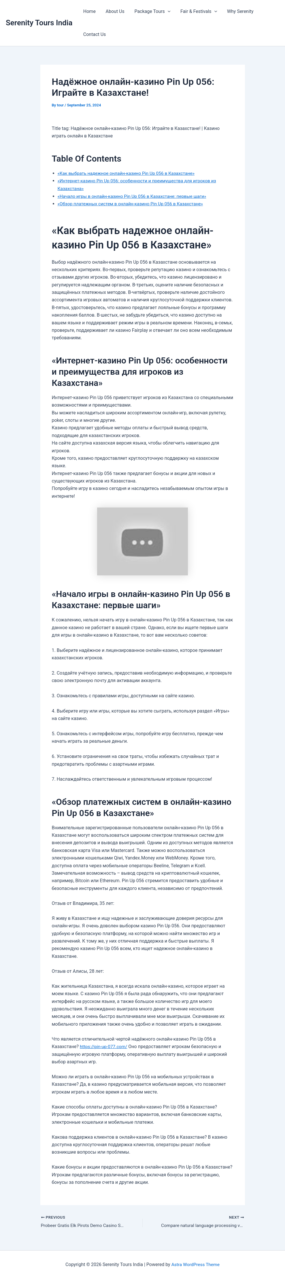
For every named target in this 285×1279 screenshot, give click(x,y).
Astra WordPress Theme (195, 1264)
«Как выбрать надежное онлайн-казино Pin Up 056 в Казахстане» (128, 173)
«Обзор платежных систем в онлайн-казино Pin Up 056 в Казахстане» (132, 203)
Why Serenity (237, 11)
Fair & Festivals (196, 11)
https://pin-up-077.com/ (104, 1046)
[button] (166, 11)
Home (89, 11)
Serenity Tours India (39, 22)
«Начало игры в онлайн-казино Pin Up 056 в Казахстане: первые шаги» (134, 196)
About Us (114, 11)
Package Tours (151, 11)
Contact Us (94, 34)
